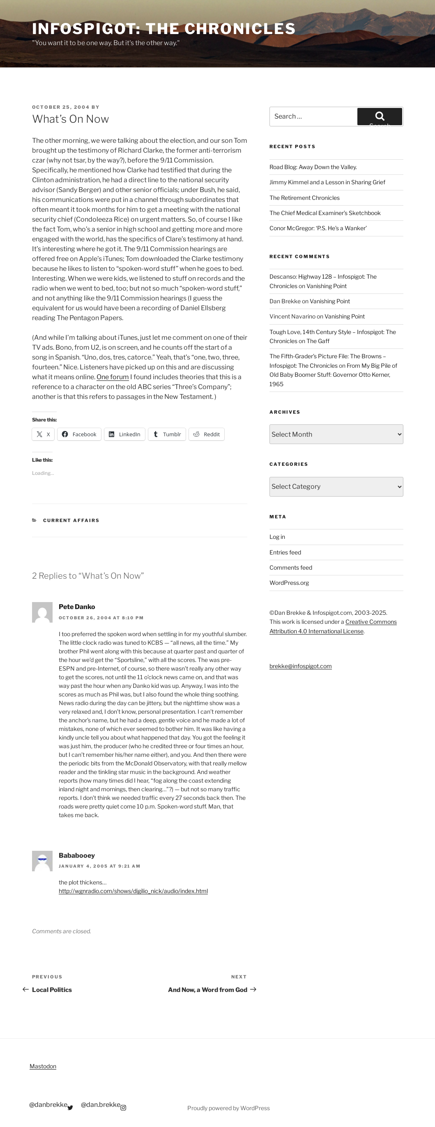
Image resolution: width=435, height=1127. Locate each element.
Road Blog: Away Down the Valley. (313, 166)
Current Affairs (71, 520)
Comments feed (290, 567)
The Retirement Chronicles (304, 197)
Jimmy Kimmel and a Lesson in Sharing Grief (327, 182)
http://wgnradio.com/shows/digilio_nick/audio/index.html (133, 890)
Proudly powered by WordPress (228, 1107)
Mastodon (43, 1066)
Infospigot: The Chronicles (164, 29)
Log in (277, 536)
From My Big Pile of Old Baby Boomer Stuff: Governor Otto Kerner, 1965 (333, 374)
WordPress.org (289, 582)
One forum (113, 377)
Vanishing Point (326, 285)
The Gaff (317, 340)
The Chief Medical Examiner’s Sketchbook (325, 212)
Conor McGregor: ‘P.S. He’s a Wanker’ (318, 227)
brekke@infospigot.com (300, 665)
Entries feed (285, 552)
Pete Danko (77, 607)
